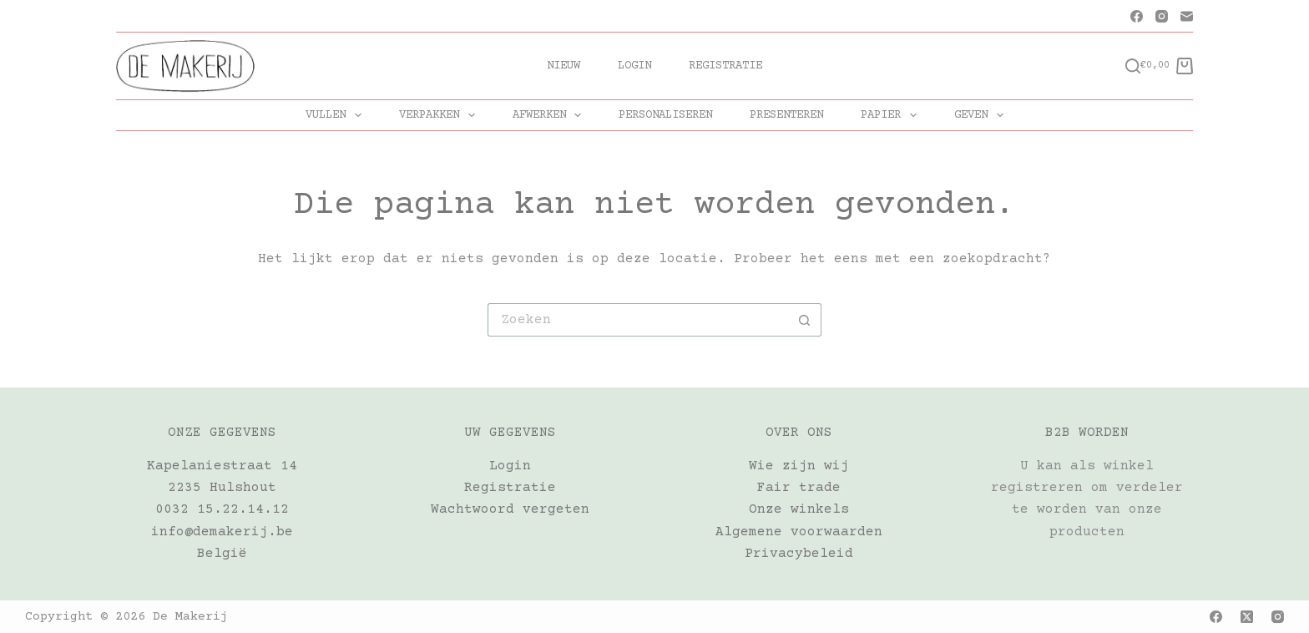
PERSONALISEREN (665, 115)
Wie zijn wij (799, 465)
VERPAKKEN (440, 115)
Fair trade (799, 487)
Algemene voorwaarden (798, 531)
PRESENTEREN (786, 115)
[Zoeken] (1132, 65)
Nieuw (563, 66)
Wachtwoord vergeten (510, 509)
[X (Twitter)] (1247, 616)
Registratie (725, 66)
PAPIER (892, 115)
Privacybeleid (799, 553)
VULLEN (337, 115)
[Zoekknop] (804, 320)
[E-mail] (1186, 16)
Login (634, 66)
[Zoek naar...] (638, 320)
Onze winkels (799, 509)
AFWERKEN (551, 115)
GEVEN (982, 115)
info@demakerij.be (222, 531)
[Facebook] (1136, 16)
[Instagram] (1161, 16)
